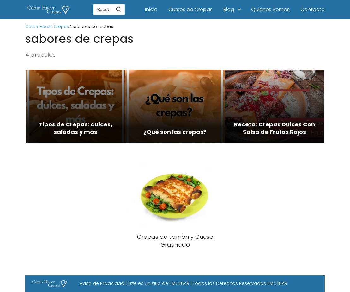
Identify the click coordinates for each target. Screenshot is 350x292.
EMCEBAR (179, 283)
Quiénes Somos (270, 9)
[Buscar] (118, 9)
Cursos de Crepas (190, 9)
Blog (228, 9)
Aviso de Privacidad (102, 283)
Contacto (312, 9)
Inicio (151, 9)
